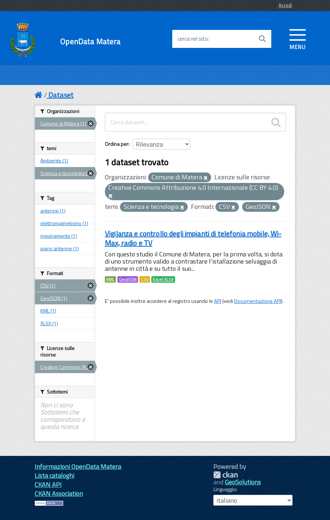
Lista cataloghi (54, 475)
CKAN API (48, 484)
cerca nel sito (193, 38)
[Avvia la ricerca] (262, 39)
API (217, 301)
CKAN (225, 475)
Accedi (285, 5)
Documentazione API (257, 301)
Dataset (60, 94)
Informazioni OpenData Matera (78, 466)
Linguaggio (224, 489)
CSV (144, 279)
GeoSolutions (243, 482)
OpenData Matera (90, 41)
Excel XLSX (163, 279)
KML (110, 279)
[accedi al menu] (297, 38)
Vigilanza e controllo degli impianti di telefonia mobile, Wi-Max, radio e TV (193, 238)
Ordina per (116, 144)
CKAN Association (59, 493)
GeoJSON (128, 279)
